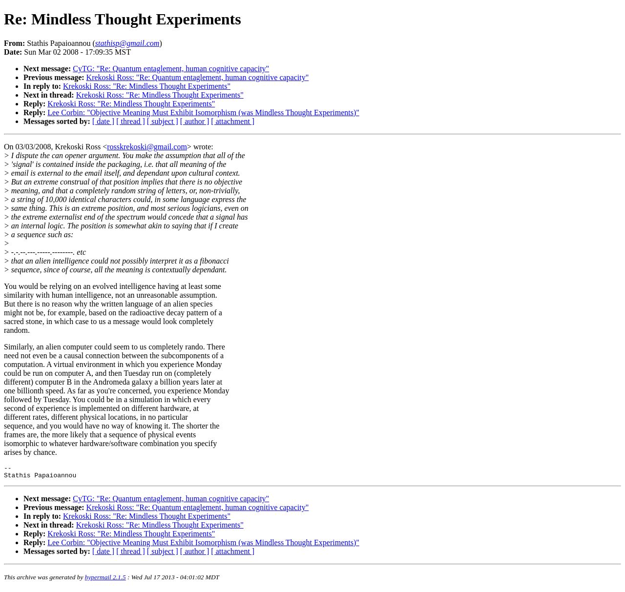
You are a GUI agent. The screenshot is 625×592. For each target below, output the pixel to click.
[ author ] (194, 121)
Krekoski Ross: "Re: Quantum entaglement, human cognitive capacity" (197, 77)
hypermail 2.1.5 (105, 580)
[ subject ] (162, 121)
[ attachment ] (232, 121)
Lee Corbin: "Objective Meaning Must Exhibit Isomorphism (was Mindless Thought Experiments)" (203, 112)
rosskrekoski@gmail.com (147, 147)
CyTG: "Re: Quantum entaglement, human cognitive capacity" (171, 68)
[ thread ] (130, 121)
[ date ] (103, 121)
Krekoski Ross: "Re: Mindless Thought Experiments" (146, 86)
